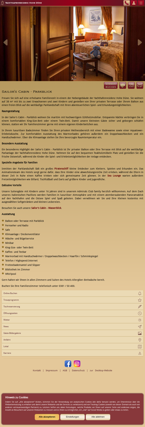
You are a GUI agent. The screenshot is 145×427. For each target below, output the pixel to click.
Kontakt (37, 370)
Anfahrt (6, 340)
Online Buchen (10, 293)
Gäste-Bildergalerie (12, 333)
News (6, 326)
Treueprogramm (11, 300)
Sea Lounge (114, 175)
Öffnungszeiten (10, 313)
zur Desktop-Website (101, 370)
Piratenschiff (61, 168)
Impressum (52, 370)
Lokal (5, 346)
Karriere (7, 353)
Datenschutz (78, 370)
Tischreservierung (11, 306)
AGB (65, 370)
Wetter (6, 320)
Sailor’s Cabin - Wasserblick (46, 208)
